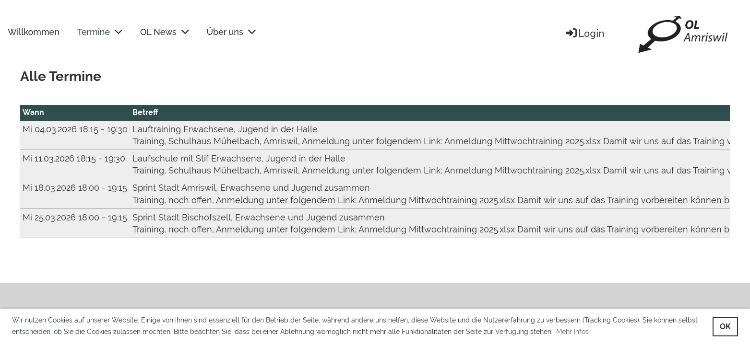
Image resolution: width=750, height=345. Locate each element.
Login (585, 33)
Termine (99, 32)
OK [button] (725, 326)
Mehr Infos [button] (572, 331)
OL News (164, 32)
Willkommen (34, 32)
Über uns (231, 32)
